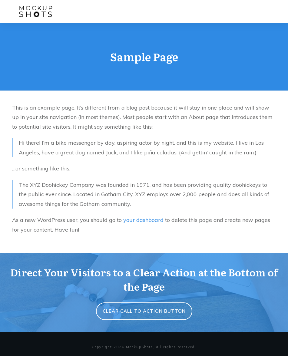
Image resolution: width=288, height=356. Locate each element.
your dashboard (143, 219)
